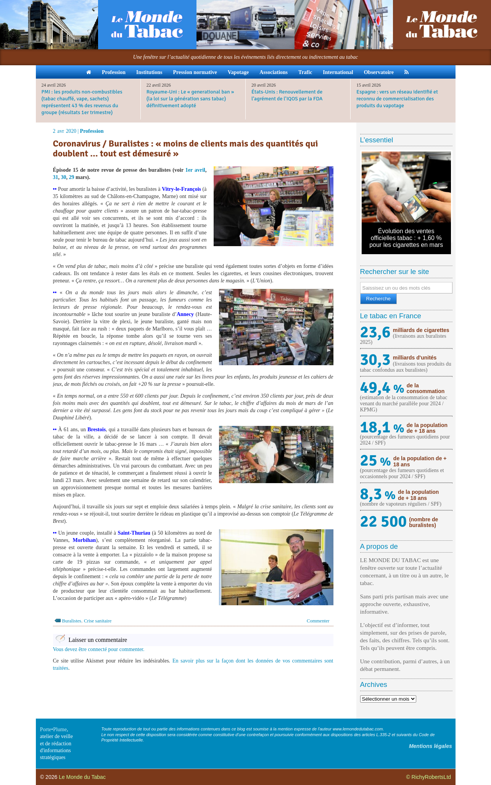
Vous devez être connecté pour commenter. (99, 649)
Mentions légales (430, 746)
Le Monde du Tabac (82, 777)
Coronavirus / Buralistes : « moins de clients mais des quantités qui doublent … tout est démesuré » (185, 149)
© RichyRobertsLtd (428, 777)
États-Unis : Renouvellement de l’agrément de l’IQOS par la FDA (287, 95)
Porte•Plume (53, 729)
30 (63, 177)
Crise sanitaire (97, 621)
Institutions (149, 72)
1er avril (195, 170)
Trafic (305, 72)
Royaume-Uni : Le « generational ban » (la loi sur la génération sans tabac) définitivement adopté (190, 99)
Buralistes (71, 621)
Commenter (318, 621)
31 (55, 177)
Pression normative (195, 72)
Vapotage (238, 72)
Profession (114, 72)
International (338, 72)
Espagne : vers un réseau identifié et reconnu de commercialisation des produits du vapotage (397, 99)
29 (71, 177)
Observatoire (379, 72)
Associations (273, 72)
